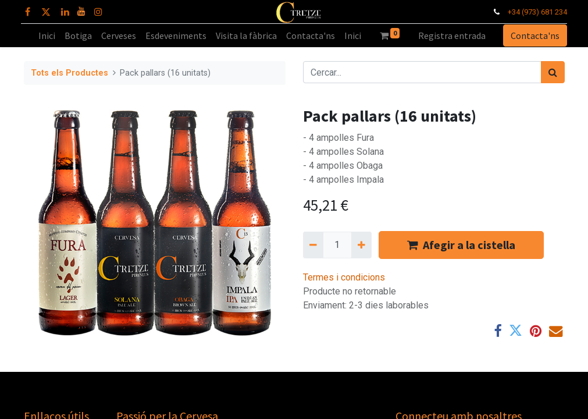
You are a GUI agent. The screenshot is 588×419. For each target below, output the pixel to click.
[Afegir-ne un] (361, 245)
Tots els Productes (69, 73)
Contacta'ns (532, 35)
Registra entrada (452, 35)
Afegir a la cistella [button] (461, 244)
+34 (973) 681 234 (534, 12)
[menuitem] (47, 35)
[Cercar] (553, 72)
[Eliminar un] (313, 245)
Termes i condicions (344, 277)
